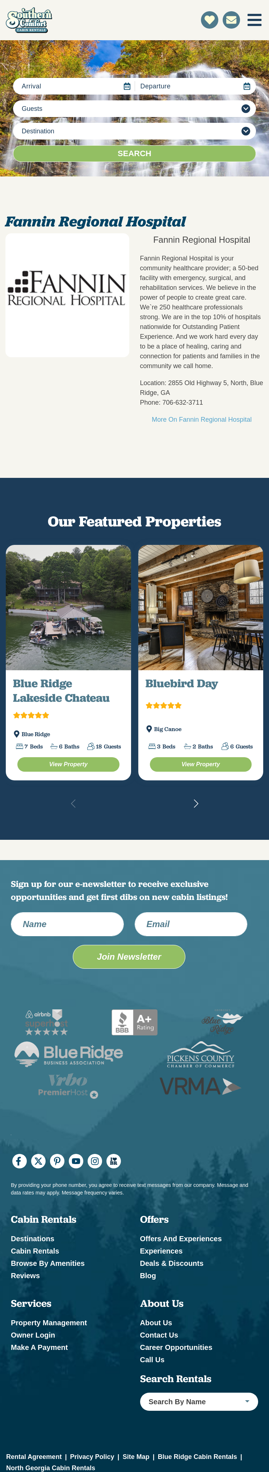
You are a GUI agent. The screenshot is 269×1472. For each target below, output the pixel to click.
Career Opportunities (176, 1347)
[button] (195, 803)
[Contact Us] (231, 20)
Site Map (136, 1456)
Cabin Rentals (35, 1251)
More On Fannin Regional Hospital (202, 419)
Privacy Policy (92, 1456)
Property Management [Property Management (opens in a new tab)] (49, 1323)
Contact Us (159, 1335)
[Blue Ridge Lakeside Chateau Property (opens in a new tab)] (68, 764)
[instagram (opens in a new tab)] (95, 1161)
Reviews (25, 1276)
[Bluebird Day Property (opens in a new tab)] (201, 764)
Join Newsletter (129, 957)
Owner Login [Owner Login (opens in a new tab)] (33, 1335)
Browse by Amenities (48, 1263)
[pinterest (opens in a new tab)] (57, 1161)
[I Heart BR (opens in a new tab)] (113, 1161)
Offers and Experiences (181, 1239)
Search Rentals (175, 1379)
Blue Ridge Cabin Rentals (197, 1456)
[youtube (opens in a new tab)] (76, 1161)
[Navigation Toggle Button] (254, 20)
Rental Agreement (34, 1456)
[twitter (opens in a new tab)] (38, 1161)
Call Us (152, 1360)
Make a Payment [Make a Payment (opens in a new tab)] (39, 1347)
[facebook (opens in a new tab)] (19, 1161)
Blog (148, 1276)
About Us (156, 1323)
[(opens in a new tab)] (68, 607)
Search (134, 153)
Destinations (32, 1239)
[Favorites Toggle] (209, 20)
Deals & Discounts (172, 1263)
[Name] (67, 924)
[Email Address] (191, 924)
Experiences (161, 1251)
